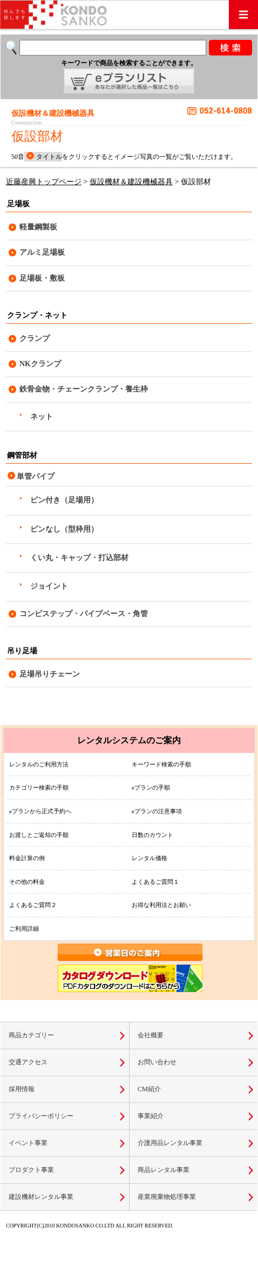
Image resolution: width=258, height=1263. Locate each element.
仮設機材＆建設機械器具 (131, 182)
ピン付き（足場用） (64, 500)
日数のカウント (152, 835)
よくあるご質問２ (33, 905)
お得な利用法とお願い (161, 905)
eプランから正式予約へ (40, 811)
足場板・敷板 (42, 278)
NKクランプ (40, 364)
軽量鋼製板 (38, 227)
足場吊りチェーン (49, 674)
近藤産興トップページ (44, 182)
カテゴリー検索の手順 (39, 787)
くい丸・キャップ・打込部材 (79, 558)
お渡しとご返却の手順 (39, 835)
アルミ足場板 (42, 252)
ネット (41, 417)
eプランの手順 (151, 787)
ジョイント (49, 586)
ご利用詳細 (24, 928)
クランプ (34, 338)
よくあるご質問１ (155, 881)
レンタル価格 (149, 858)
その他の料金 (27, 881)
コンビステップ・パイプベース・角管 (83, 614)
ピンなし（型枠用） (64, 529)
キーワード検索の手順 (161, 764)
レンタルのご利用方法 (39, 764)
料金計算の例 (27, 858)
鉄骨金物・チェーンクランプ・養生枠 (83, 389)
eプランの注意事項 (157, 811)
